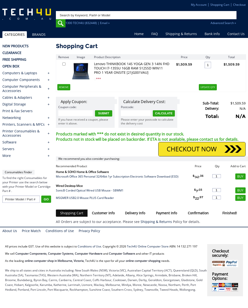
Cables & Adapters (17, 97)
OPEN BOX (10, 66)
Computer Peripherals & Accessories (21, 88)
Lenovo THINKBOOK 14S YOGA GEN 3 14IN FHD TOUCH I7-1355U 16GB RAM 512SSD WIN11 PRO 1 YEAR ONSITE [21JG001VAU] (131, 68)
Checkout (239, 5)
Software (9, 142)
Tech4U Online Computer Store (148, 246)
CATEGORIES (15, 34)
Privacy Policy (89, 230)
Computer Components (21, 80)
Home (139, 33)
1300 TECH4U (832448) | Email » (87, 23)
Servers (8, 149)
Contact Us (236, 33)
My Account (199, 5)
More (6, 156)
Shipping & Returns (181, 33)
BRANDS (39, 34)
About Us (9, 230)
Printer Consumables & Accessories (21, 133)
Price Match (31, 230)
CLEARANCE (11, 53)
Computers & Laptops (19, 73)
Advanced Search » (223, 23)
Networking (11, 118)
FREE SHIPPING (14, 59)
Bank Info (212, 33)
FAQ (154, 33)
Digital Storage (14, 104)
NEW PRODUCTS (15, 46)
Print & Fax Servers (17, 111)
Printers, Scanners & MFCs (23, 124)
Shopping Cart (219, 5)
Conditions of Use (60, 230)
